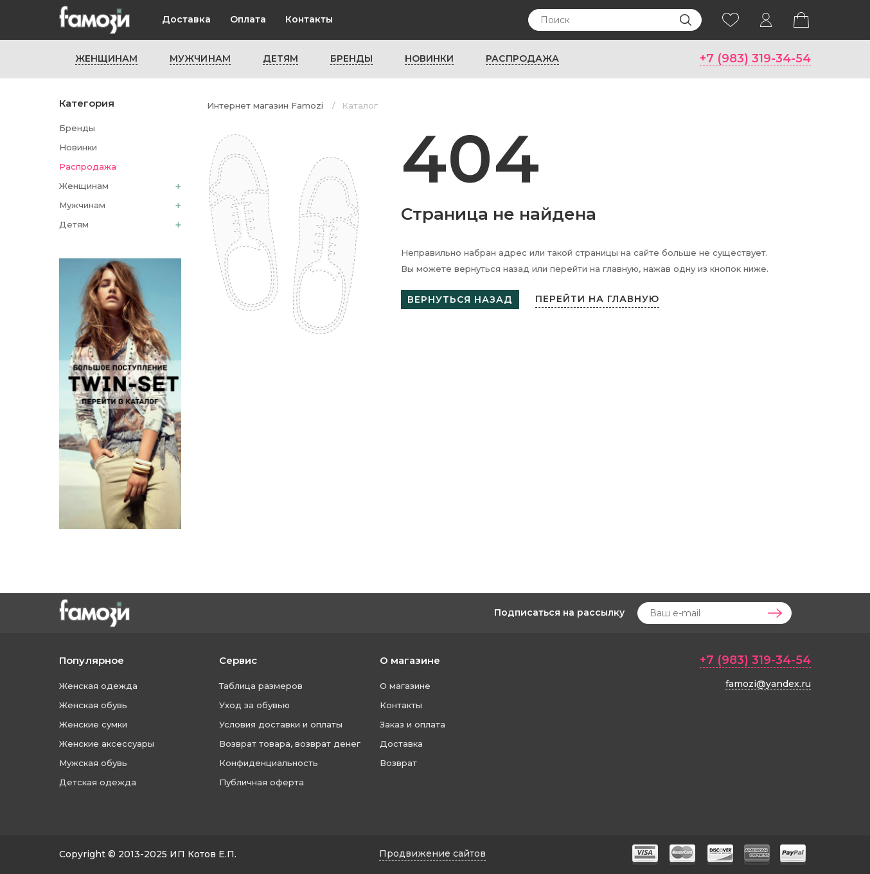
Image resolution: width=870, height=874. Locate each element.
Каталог (360, 105)
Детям (280, 58)
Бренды (351, 58)
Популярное (91, 660)
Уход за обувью (254, 705)
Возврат (398, 763)
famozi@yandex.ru (768, 684)
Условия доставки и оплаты (280, 724)
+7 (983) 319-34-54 (755, 58)
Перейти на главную (597, 299)
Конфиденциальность (268, 763)
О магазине (410, 660)
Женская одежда (98, 686)
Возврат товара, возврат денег (289, 743)
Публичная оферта (261, 782)
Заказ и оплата (412, 724)
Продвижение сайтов (432, 853)
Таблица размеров (261, 686)
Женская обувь (93, 705)
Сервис (238, 660)
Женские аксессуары (106, 743)
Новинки (429, 58)
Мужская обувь (93, 763)
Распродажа (522, 58)
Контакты (309, 19)
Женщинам (106, 58)
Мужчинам (200, 58)
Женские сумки (93, 724)
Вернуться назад (460, 299)
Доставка (186, 19)
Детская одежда (97, 782)
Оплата (248, 19)
